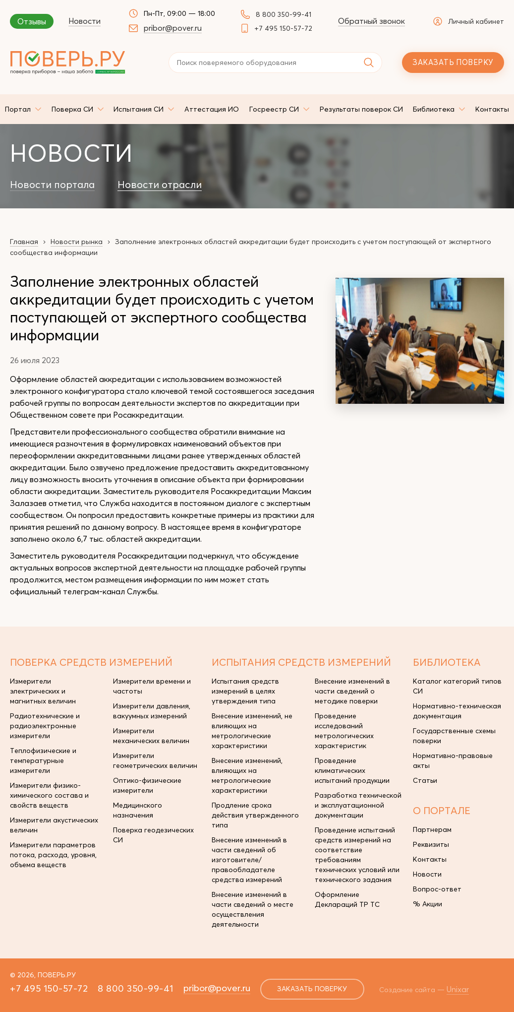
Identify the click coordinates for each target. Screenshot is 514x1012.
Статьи (425, 780)
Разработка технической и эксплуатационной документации (358, 805)
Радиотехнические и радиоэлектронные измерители (45, 725)
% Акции (427, 903)
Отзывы (31, 21)
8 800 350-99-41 (283, 14)
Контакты (430, 859)
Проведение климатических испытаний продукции (352, 770)
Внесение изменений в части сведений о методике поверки (352, 691)
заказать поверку (312, 989)
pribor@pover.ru (173, 28)
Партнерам (432, 829)
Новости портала (52, 184)
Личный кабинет (468, 21)
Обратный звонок (371, 21)
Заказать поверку (452, 62)
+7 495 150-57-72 (283, 28)
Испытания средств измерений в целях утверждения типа (245, 691)
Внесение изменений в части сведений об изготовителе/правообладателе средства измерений (249, 859)
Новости (84, 21)
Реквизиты (431, 844)
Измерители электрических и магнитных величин (43, 691)
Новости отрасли (159, 184)
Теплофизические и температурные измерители (43, 760)
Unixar (459, 989)
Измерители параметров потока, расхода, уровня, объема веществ (53, 854)
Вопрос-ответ (437, 889)
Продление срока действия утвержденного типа (255, 815)
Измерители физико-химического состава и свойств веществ (49, 795)
